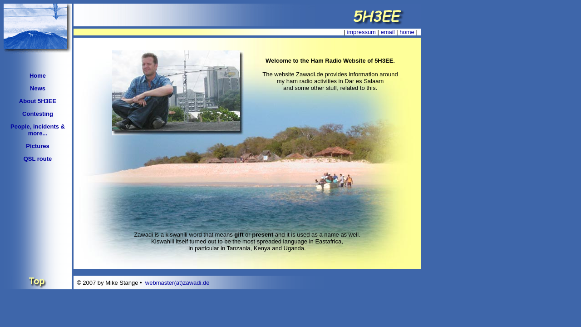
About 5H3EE (37, 101)
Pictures (37, 146)
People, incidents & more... (37, 130)
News (37, 88)
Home (38, 75)
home (406, 32)
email (388, 32)
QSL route (38, 158)
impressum (361, 32)
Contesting (37, 113)
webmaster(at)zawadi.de (177, 282)
